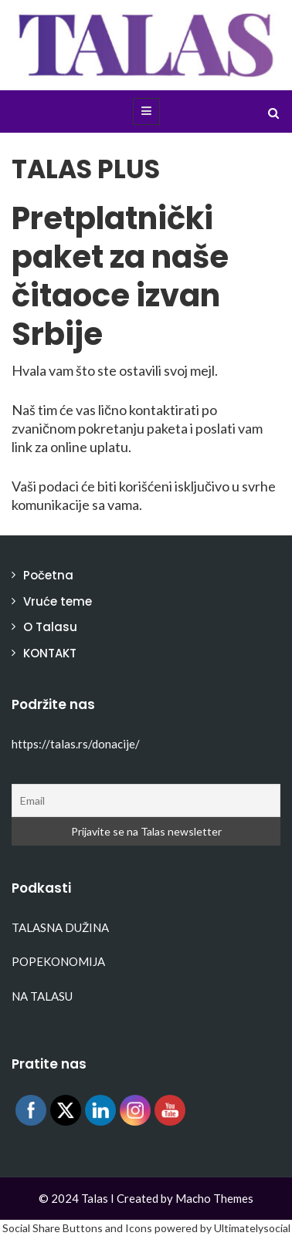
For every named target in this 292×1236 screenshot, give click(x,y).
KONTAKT (49, 653)
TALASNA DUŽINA (60, 927)
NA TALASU (42, 996)
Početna (48, 575)
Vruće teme (57, 601)
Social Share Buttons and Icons (77, 1227)
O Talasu (50, 627)
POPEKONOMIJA (58, 961)
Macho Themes (214, 1198)
